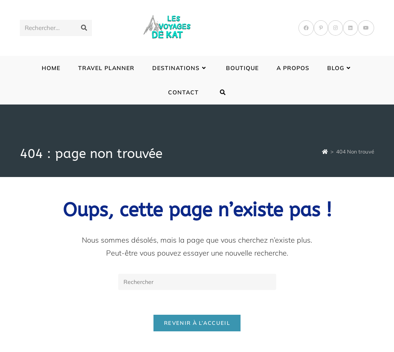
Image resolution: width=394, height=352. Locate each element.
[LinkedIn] (350, 28)
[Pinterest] (321, 28)
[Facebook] (306, 28)
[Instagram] (335, 28)
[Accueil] (325, 151)
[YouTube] (366, 28)
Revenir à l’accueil (197, 323)
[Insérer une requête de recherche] (197, 282)
